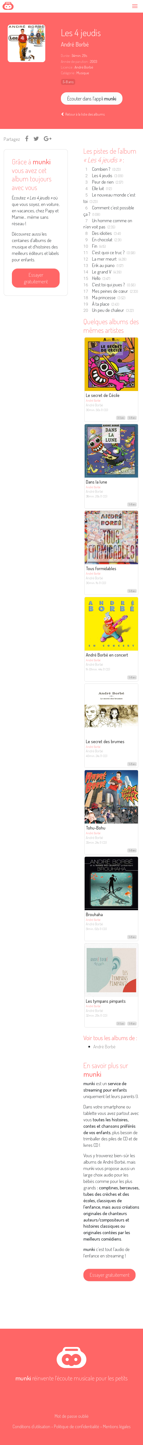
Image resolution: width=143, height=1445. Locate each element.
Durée (65, 55)
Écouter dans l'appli (91, 98)
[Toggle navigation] (136, 6)
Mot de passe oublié (72, 1416)
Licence (66, 67)
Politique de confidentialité (76, 1426)
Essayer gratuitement (36, 278)
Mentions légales (117, 1426)
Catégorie (67, 73)
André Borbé (75, 44)
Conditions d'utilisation (31, 1426)
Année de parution (74, 61)
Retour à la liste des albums (83, 114)
